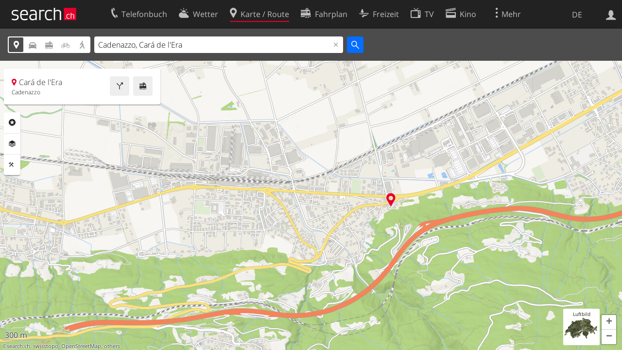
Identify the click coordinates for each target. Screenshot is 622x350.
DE (577, 14)
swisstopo (45, 346)
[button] (609, 322)
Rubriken (12, 122)
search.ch (18, 346)
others (112, 346)
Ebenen (12, 144)
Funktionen (12, 165)
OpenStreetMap (81, 346)
